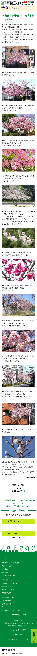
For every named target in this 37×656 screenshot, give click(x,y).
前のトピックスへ (19, 485)
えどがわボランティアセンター (18, 639)
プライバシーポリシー (9, 610)
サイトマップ (6, 607)
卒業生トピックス (7, 590)
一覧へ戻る (18, 488)
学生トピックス (7, 586)
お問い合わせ (5, 7)
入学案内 (4, 569)
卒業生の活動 (6, 593)
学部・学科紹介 (7, 566)
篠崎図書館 (18, 635)
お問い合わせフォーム (17, 521)
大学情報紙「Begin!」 (9, 597)
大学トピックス (7, 580)
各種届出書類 (6, 600)
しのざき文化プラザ (18, 630)
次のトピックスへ (18, 491)
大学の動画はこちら (34, 636)
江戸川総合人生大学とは (10, 563)
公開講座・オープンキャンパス (12, 583)
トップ (3, 558)
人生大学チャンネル (8, 575)
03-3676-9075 (14, 534)
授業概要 (4, 572)
